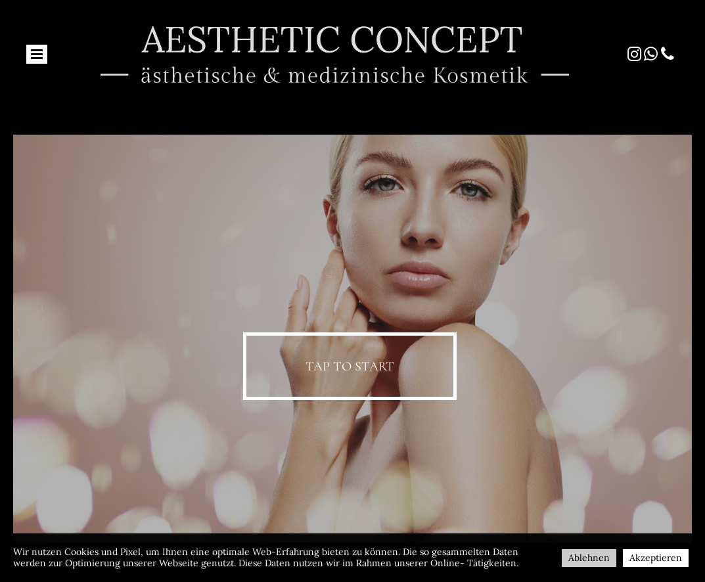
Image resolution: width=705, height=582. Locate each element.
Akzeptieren (655, 558)
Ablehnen (589, 558)
